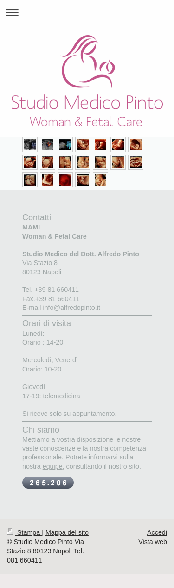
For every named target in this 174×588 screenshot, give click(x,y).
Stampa (24, 532)
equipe (53, 466)
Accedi (157, 532)
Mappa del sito (67, 532)
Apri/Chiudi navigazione (87, 12)
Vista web (152, 541)
